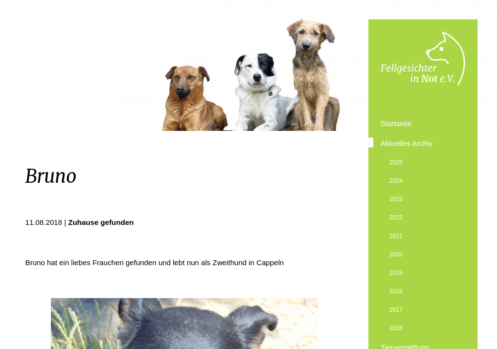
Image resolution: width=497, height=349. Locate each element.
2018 (395, 291)
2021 (395, 236)
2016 (395, 328)
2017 (395, 309)
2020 (395, 254)
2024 (395, 180)
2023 (395, 199)
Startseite (396, 123)
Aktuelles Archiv (406, 143)
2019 (395, 273)
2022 (395, 217)
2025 (395, 162)
